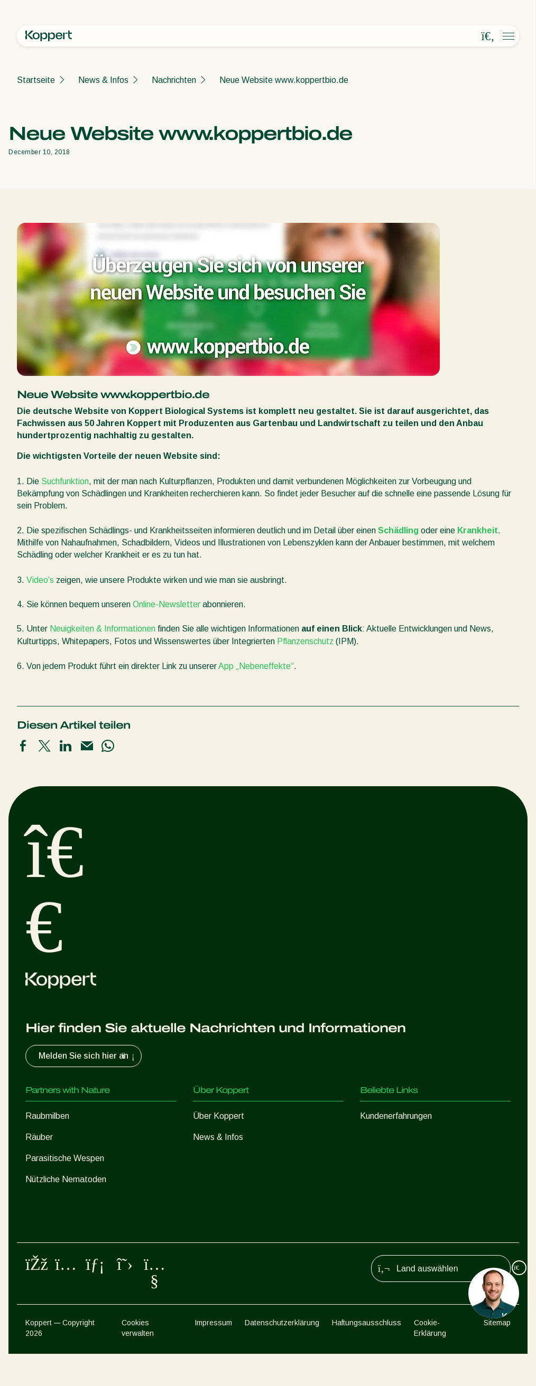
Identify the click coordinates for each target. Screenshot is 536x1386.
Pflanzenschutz (305, 641)
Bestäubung (47, 1242)
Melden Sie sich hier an (88, 1056)
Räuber (39, 1137)
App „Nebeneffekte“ (256, 666)
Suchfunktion (65, 481)
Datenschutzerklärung (282, 1355)
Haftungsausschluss (366, 1355)
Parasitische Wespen (64, 1158)
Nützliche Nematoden (65, 1179)
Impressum (213, 1355)
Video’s (40, 580)
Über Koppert (218, 1115)
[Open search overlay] (487, 36)
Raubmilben (47, 1115)
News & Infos (103, 80)
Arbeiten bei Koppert (232, 1158)
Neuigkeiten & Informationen (104, 628)
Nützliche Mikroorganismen (75, 1200)
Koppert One (384, 1137)
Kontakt (208, 1179)
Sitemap (497, 1355)
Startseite (36, 80)
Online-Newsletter (167, 604)
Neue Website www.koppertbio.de (283, 80)
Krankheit (476, 530)
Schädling (397, 530)
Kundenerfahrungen (396, 1115)
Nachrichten (174, 80)
